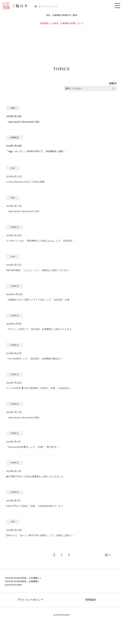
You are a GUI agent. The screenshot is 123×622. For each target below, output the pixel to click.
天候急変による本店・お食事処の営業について (61, 23)
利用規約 (90, 599)
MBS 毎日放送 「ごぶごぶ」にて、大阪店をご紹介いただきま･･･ (39, 271)
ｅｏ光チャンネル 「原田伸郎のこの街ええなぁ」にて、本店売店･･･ (41, 242)
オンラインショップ (47, 6)
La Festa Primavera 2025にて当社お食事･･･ (27, 183)
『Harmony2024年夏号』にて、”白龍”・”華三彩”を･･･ (33, 448)
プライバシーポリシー (30, 599)
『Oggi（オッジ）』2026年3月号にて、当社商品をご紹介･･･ (36, 151)
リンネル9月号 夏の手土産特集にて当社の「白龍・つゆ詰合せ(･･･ (39, 389)
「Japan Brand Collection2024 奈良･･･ (24, 419)
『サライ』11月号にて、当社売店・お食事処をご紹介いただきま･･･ (40, 330)
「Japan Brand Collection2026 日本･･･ (24, 122)
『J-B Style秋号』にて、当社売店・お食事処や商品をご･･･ (35, 360)
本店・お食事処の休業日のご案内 (61, 15)
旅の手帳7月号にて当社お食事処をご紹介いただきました (35, 478)
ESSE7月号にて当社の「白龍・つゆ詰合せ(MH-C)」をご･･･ (36, 507)
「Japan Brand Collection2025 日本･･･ (24, 212)
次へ (108, 556)
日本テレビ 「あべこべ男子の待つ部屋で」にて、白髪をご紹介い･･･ (41, 536)
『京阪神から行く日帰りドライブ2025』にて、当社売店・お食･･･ (39, 301)
